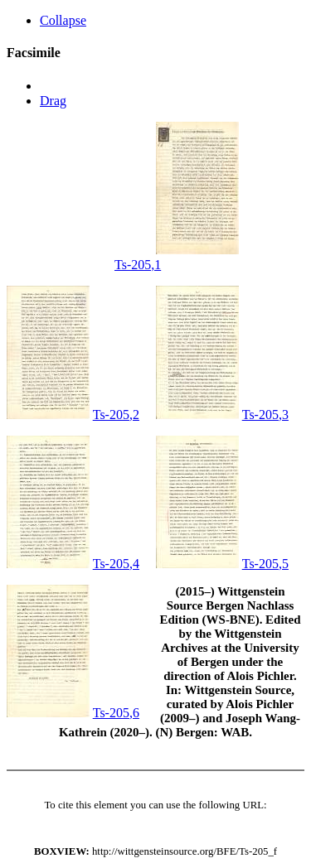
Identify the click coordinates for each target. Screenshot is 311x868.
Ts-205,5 (265, 564)
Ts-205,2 (116, 414)
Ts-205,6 (116, 713)
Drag (53, 101)
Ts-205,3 (265, 414)
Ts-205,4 (116, 564)
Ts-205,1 (137, 265)
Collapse (63, 20)
